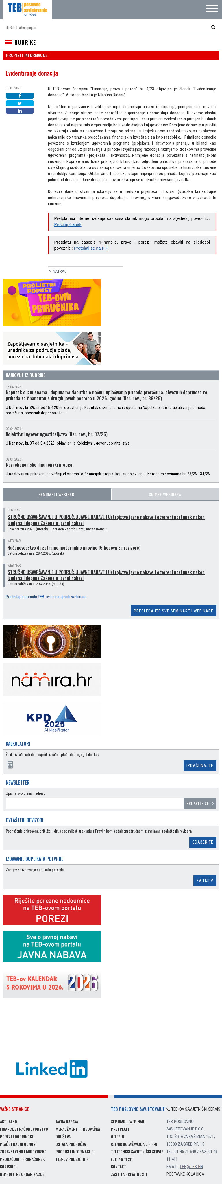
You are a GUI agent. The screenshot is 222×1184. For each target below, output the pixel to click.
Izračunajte (199, 765)
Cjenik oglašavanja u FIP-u (134, 1144)
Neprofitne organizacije (22, 1174)
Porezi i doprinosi (16, 1136)
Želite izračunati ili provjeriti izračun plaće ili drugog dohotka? (52, 754)
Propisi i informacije (74, 1151)
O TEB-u (117, 1136)
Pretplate (120, 1129)
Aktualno (8, 1121)
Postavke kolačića (185, 1174)
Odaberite (202, 842)
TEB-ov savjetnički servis (193, 1109)
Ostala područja (71, 1144)
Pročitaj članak (68, 224)
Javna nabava (67, 1121)
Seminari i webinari (56, 494)
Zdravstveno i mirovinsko (23, 1151)
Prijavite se (197, 803)
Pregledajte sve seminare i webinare (173, 611)
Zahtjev (204, 881)
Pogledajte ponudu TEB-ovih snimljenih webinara (46, 596)
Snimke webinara (165, 494)
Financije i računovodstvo (24, 1129)
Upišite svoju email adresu (26, 793)
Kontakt (118, 1166)
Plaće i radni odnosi (18, 1144)
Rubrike (25, 42)
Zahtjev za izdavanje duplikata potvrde (35, 869)
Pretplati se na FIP (91, 248)
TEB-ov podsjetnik (72, 1159)
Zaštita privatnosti (129, 1174)
